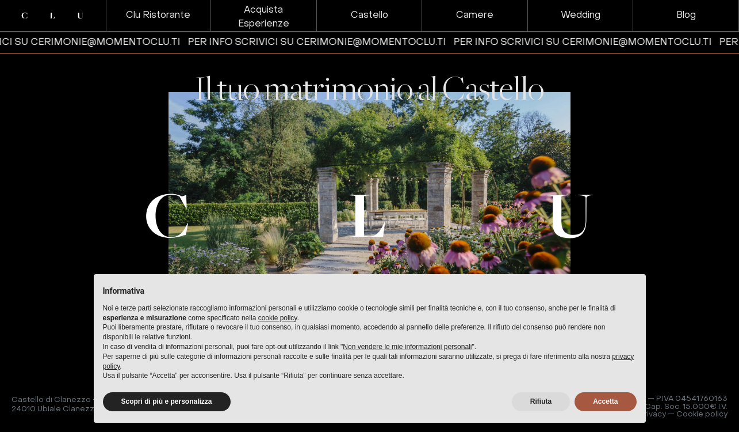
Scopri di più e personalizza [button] (166, 401)
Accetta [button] (605, 401)
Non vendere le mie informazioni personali (407, 347)
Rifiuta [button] (541, 401)
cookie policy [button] (277, 318)
